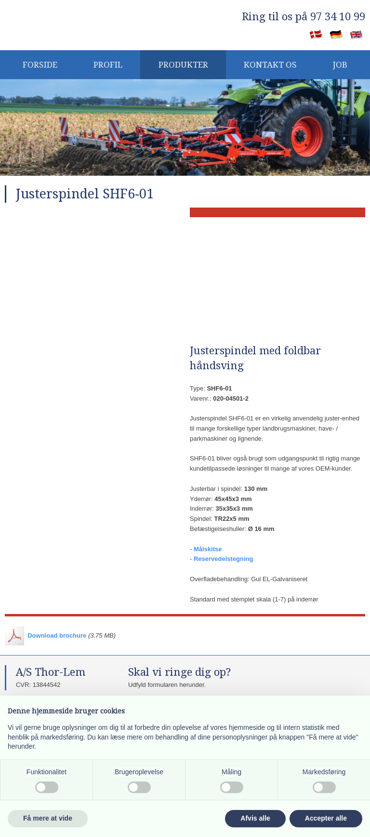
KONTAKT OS (270, 65)
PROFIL (107, 65)
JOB (340, 65)
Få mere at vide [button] (47, 818)
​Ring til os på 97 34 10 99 (303, 17)
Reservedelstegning (223, 558)
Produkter (183, 65)
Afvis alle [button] (255, 818)
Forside (40, 65)
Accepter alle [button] (326, 818)
